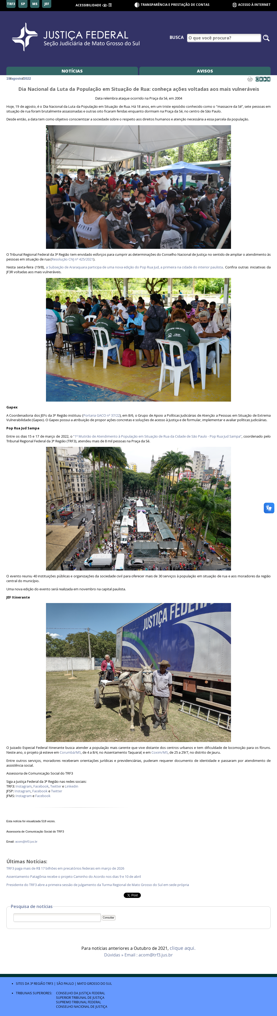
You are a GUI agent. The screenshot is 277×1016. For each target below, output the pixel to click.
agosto (16, 78)
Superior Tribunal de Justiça (80, 997)
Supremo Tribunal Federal (78, 1002)
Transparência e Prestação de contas (175, 4)
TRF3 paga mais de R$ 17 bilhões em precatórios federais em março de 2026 (65, 868)
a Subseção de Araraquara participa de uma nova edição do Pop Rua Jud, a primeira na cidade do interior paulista (134, 267)
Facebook (41, 786)
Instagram (24, 786)
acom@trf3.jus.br (26, 841)
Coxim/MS (159, 752)
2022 (27, 78)
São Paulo (65, 983)
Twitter (55, 786)
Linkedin (71, 786)
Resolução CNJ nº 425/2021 (72, 259)
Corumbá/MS (70, 752)
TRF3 (49, 983)
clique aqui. (183, 948)
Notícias (72, 71)
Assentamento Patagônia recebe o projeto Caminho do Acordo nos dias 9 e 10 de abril (74, 876)
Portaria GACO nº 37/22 (101, 415)
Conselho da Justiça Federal (80, 993)
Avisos (205, 71)
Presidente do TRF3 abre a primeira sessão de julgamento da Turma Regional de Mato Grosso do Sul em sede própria (97, 885)
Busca (177, 37)
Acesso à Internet (251, 5)
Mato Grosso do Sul (94, 983)
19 (8, 78)
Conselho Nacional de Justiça (81, 1006)
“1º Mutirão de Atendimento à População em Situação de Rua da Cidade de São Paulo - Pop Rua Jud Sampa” (157, 436)
